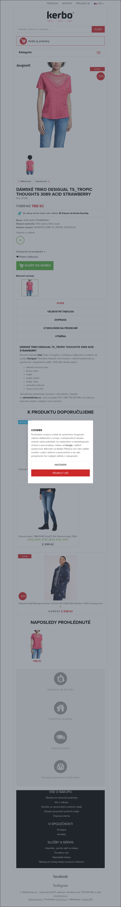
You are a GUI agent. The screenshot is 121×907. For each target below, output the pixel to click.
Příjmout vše (60, 473)
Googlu (69, 445)
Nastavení (60, 464)
